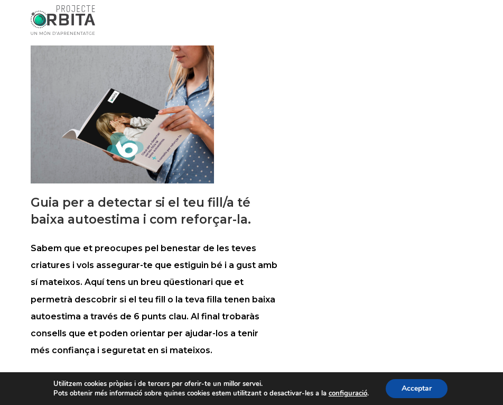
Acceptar (417, 388)
